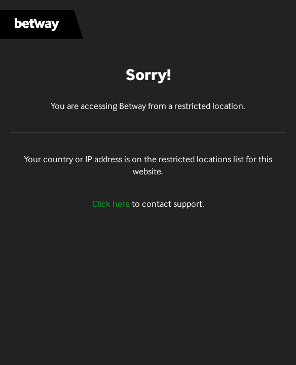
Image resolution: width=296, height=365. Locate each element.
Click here (111, 204)
